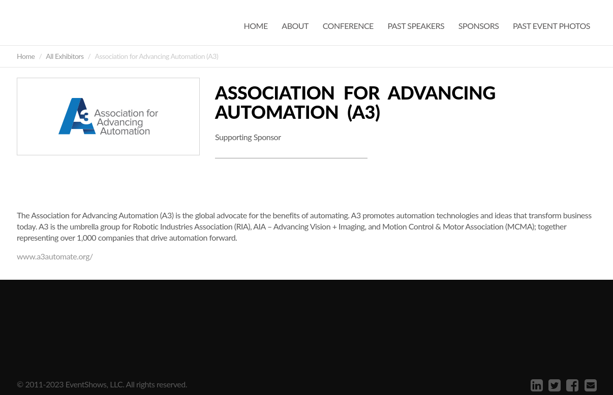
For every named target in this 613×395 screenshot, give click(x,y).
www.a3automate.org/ (55, 256)
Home (256, 25)
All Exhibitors (64, 56)
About (295, 25)
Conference (348, 25)
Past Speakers (415, 25)
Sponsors (478, 25)
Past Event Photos (551, 25)
